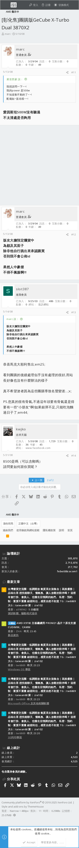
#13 (73, 312)
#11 (73, 72)
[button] (6, 4)
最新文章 (13, 582)
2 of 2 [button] (50, 480)
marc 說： (13, 319)
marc (8, 34)
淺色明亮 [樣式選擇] (8, 523)
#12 (73, 234)
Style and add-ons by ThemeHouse (23, 806)
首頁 (69, 530)
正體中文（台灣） (28, 523)
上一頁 (36, 480)
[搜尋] (73, 5)
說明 (61, 530)
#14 (73, 455)
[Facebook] (3, 820)
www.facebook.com (38, 448)
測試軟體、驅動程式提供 (22, 613)
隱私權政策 (49, 530)
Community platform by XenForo (37, 802)
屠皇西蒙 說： (15, 79)
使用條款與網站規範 (27, 530)
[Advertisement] (39, 165)
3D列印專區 (15, 737)
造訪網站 (43, 304)
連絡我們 (8, 530)
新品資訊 (13, 635)
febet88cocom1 (67, 571)
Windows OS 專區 (19, 669)
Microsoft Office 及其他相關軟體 (28, 703)
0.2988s (55, 811)
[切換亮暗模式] (61, 5)
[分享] (67, 72)
